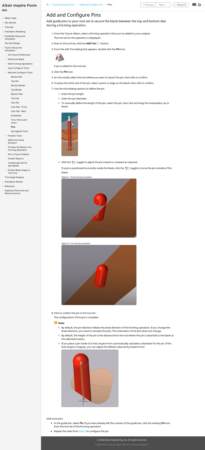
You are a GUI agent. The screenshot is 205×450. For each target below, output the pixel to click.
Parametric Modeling (15, 31)
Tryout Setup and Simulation (13, 49)
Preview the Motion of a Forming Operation (20, 148)
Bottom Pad (17, 94)
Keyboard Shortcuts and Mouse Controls (17, 192)
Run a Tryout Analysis (18, 154)
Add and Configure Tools (20, 72)
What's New (10, 18)
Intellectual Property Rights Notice (112, 444)
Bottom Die (16, 76)
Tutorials (9, 27)
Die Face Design (12, 43)
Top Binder (16, 89)
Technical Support (140, 444)
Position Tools (15, 135)
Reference (10, 186)
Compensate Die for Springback (17, 164)
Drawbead (16, 115)
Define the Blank (16, 59)
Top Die (14, 81)
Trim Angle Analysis (14, 177)
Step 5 (82, 431)
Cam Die (15, 102)
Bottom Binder (18, 85)
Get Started (10, 22)
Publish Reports (16, 158)
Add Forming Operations (20, 63)
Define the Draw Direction (16, 141)
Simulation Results (14, 181)
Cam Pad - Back (18, 111)
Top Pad (15, 98)
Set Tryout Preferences (19, 54)
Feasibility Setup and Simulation (15, 37)
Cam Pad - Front (19, 106)
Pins (13, 126)
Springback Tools (19, 131)
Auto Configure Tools (18, 68)
